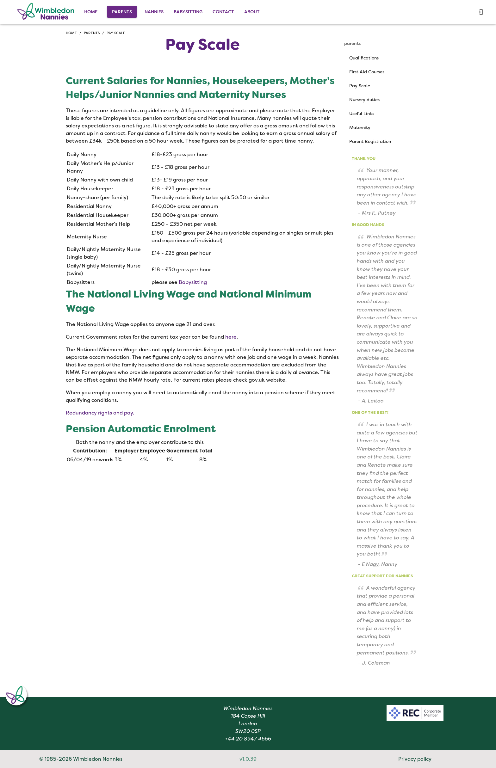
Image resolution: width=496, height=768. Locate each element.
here (231, 337)
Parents (92, 33)
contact (223, 12)
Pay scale (116, 33)
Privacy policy (414, 759)
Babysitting (193, 282)
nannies (154, 12)
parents (122, 12)
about (252, 12)
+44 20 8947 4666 (248, 738)
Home (90, 12)
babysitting (188, 12)
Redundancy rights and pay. (100, 412)
